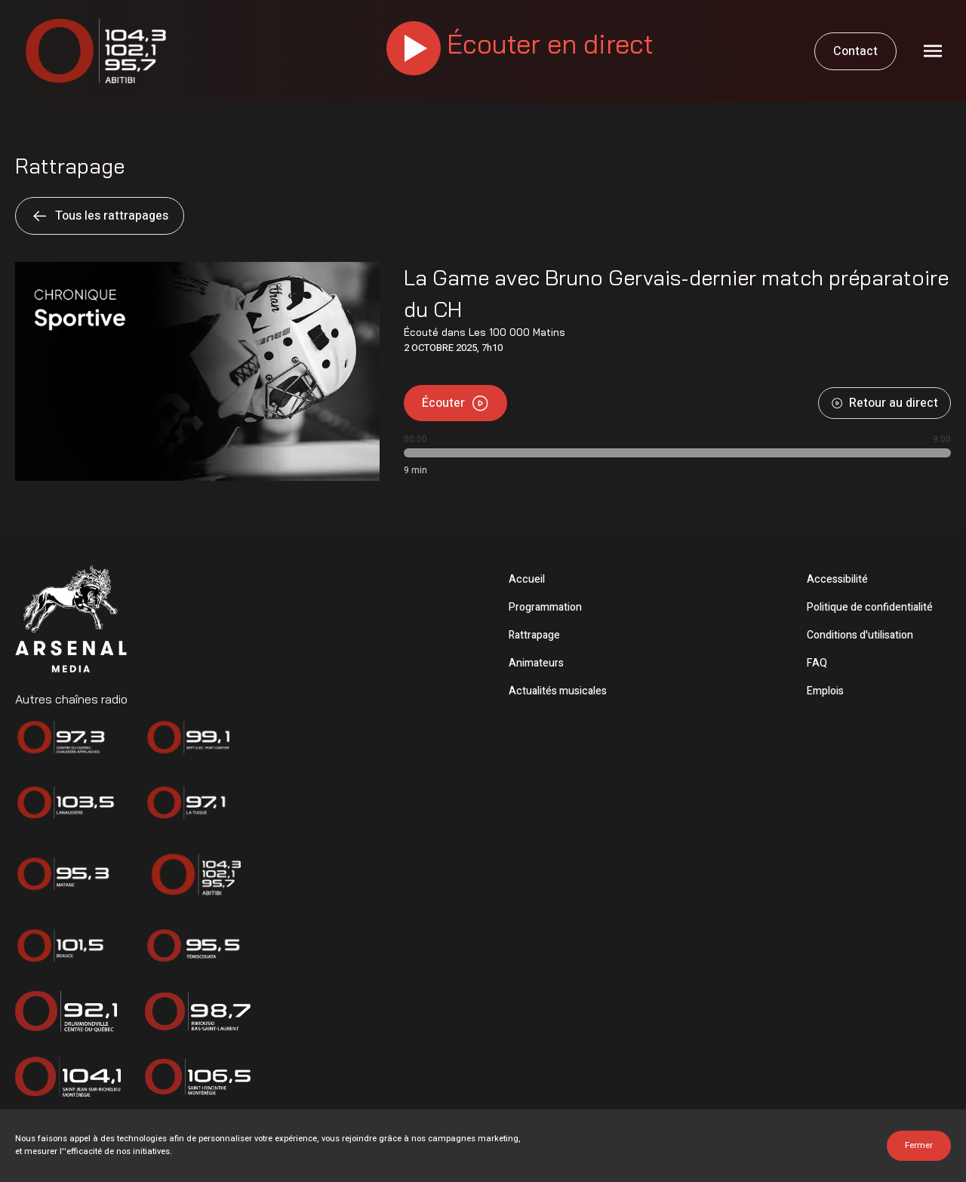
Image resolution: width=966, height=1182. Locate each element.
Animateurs (536, 663)
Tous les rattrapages (99, 216)
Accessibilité (837, 579)
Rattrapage (534, 635)
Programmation (545, 607)
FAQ (817, 663)
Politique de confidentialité (870, 607)
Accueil (527, 579)
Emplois (825, 691)
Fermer (919, 1145)
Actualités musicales (558, 691)
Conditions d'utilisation (860, 635)
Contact (855, 51)
